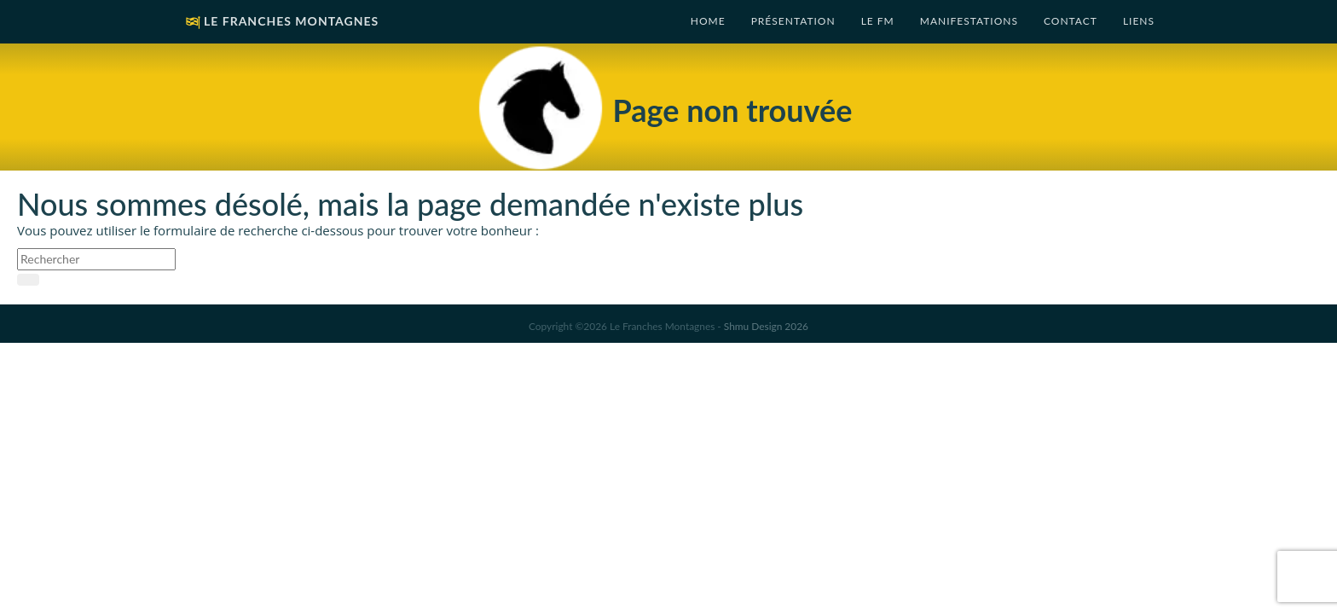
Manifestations (969, 20)
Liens (1139, 20)
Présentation (793, 20)
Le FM (877, 20)
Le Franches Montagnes (280, 22)
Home (708, 20)
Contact (1070, 20)
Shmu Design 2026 (766, 326)
